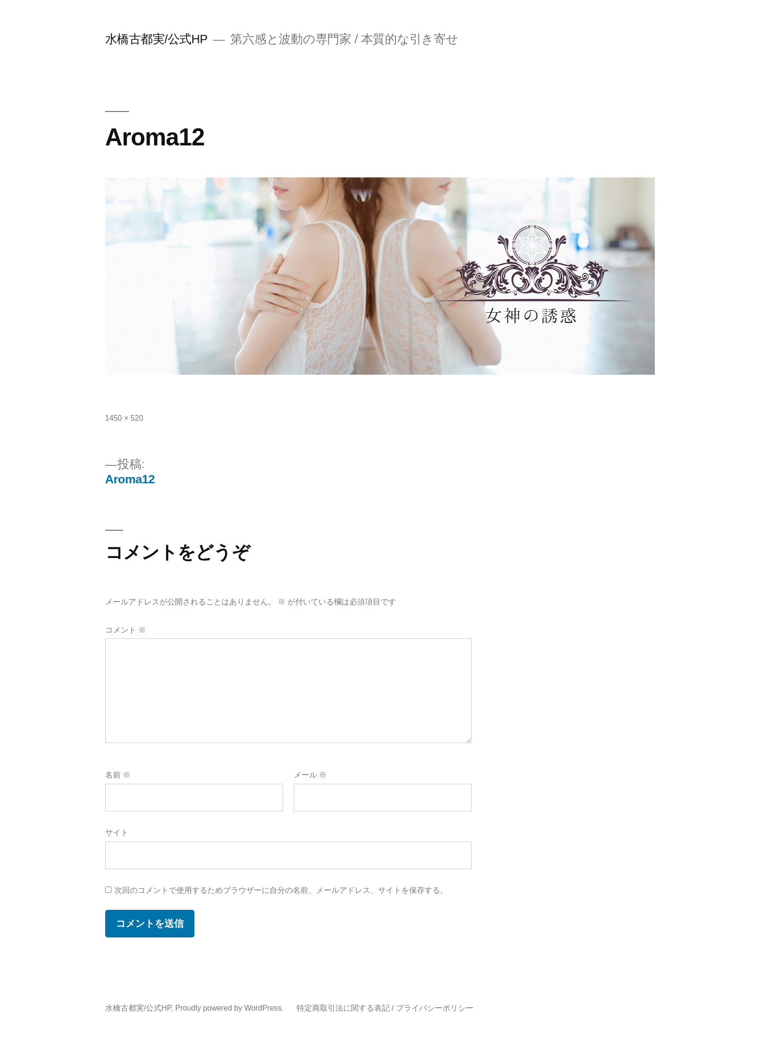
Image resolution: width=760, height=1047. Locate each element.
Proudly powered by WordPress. (230, 1008)
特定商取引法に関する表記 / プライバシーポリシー (385, 1008)
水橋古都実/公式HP (156, 39)
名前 (117, 775)
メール (310, 775)
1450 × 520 (124, 418)
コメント (125, 630)
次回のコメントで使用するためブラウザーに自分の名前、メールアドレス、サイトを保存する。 (281, 890)
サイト (116, 832)
